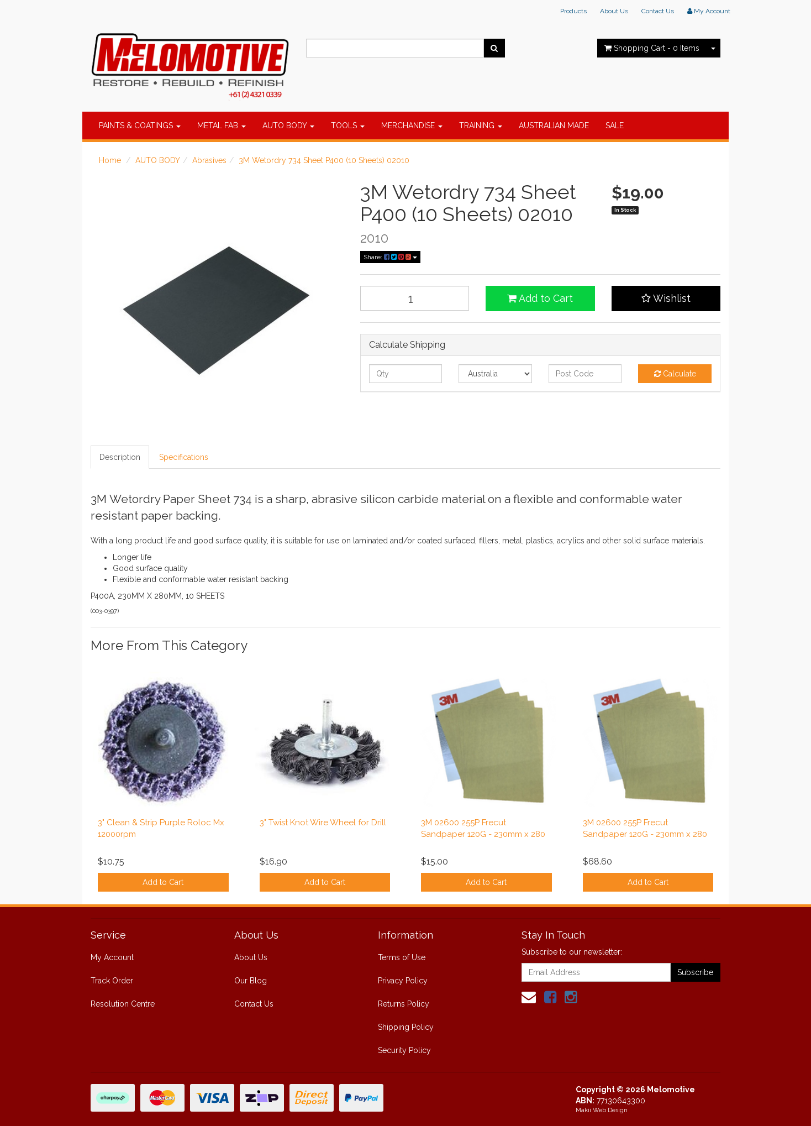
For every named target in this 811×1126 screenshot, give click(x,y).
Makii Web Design (602, 1110)
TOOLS (348, 125)
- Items (651, 48)
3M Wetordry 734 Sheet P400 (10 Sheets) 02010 (324, 160)
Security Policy (404, 1050)
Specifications (183, 457)
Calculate (675, 373)
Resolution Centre (123, 1003)
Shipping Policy (406, 1027)
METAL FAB (221, 125)
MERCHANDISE (412, 125)
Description (119, 457)
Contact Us (657, 11)
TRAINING (480, 125)
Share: (390, 257)
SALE (614, 125)
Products (573, 11)
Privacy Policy (403, 980)
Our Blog (250, 980)
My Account (112, 957)
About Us (614, 11)
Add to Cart (540, 298)
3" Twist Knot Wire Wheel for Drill (323, 823)
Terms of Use (401, 957)
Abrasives (209, 160)
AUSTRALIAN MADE (554, 125)
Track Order (112, 980)
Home (110, 160)
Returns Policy (403, 1003)
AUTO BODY (288, 125)
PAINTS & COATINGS (140, 125)
